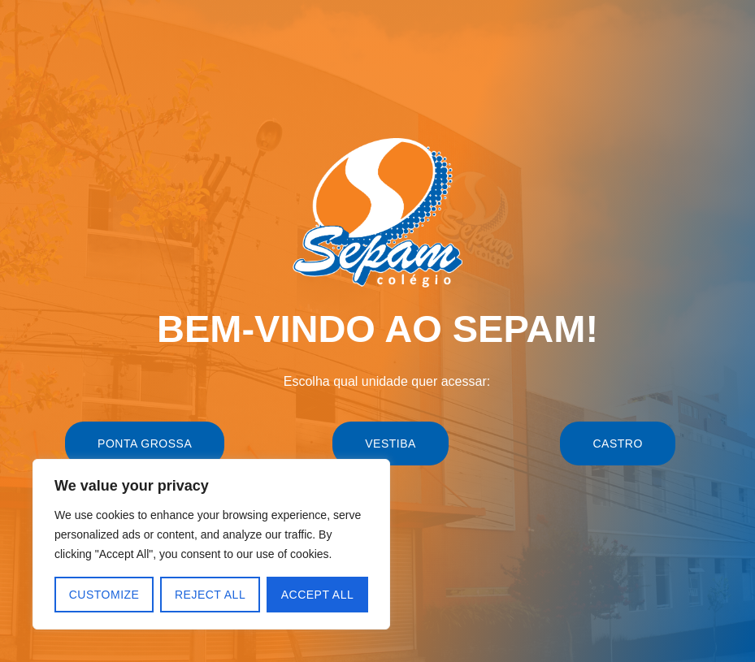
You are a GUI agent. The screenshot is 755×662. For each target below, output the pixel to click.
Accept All (317, 594)
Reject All (210, 594)
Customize (104, 594)
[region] (211, 544)
